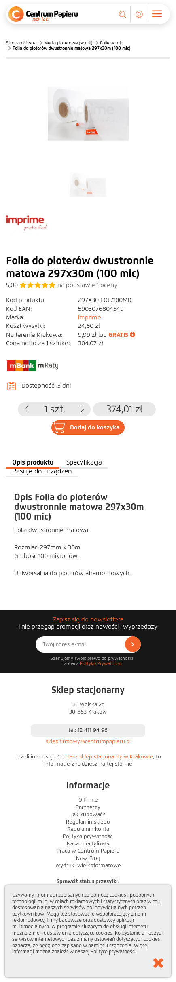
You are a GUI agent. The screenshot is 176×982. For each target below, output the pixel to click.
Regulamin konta (88, 829)
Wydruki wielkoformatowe (88, 865)
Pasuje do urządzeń (42, 471)
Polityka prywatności (88, 836)
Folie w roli (110, 43)
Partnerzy (88, 807)
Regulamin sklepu (88, 822)
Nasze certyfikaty (88, 844)
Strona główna (21, 43)
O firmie (88, 800)
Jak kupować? (88, 814)
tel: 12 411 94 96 (88, 730)
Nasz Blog (88, 858)
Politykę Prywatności (101, 663)
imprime (89, 317)
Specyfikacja (84, 462)
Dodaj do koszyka (94, 427)
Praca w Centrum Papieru (88, 851)
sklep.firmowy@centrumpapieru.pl (88, 741)
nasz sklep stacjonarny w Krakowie (109, 757)
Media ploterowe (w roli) (68, 43)
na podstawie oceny (87, 285)
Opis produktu (32, 462)
